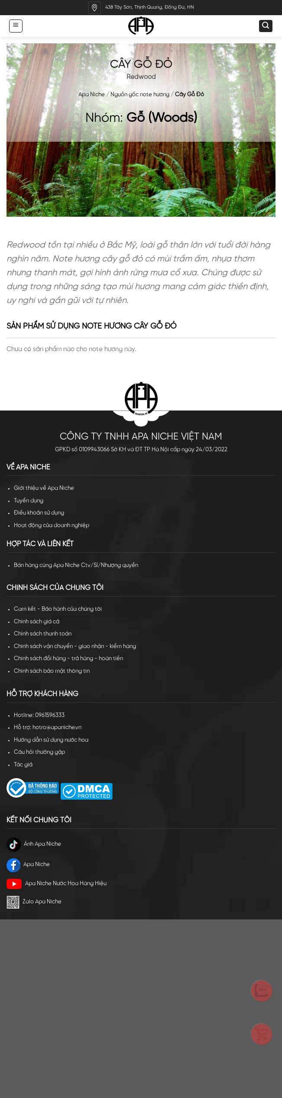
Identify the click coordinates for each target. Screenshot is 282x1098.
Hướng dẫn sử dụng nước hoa (51, 740)
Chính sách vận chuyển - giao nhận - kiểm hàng (75, 646)
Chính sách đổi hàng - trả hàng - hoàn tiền (68, 658)
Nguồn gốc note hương (139, 95)
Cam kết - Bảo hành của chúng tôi (58, 609)
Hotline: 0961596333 (39, 715)
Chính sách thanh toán (42, 634)
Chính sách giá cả (36, 622)
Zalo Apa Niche (34, 902)
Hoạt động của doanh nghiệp (51, 525)
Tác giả (23, 765)
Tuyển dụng (28, 501)
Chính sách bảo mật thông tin (52, 671)
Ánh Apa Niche (33, 844)
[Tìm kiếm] (265, 26)
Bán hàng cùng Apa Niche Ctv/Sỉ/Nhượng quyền (76, 565)
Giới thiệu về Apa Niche (44, 488)
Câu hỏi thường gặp (39, 752)
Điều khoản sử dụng (39, 513)
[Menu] (15, 26)
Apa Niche (91, 95)
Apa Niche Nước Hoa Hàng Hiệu (56, 884)
